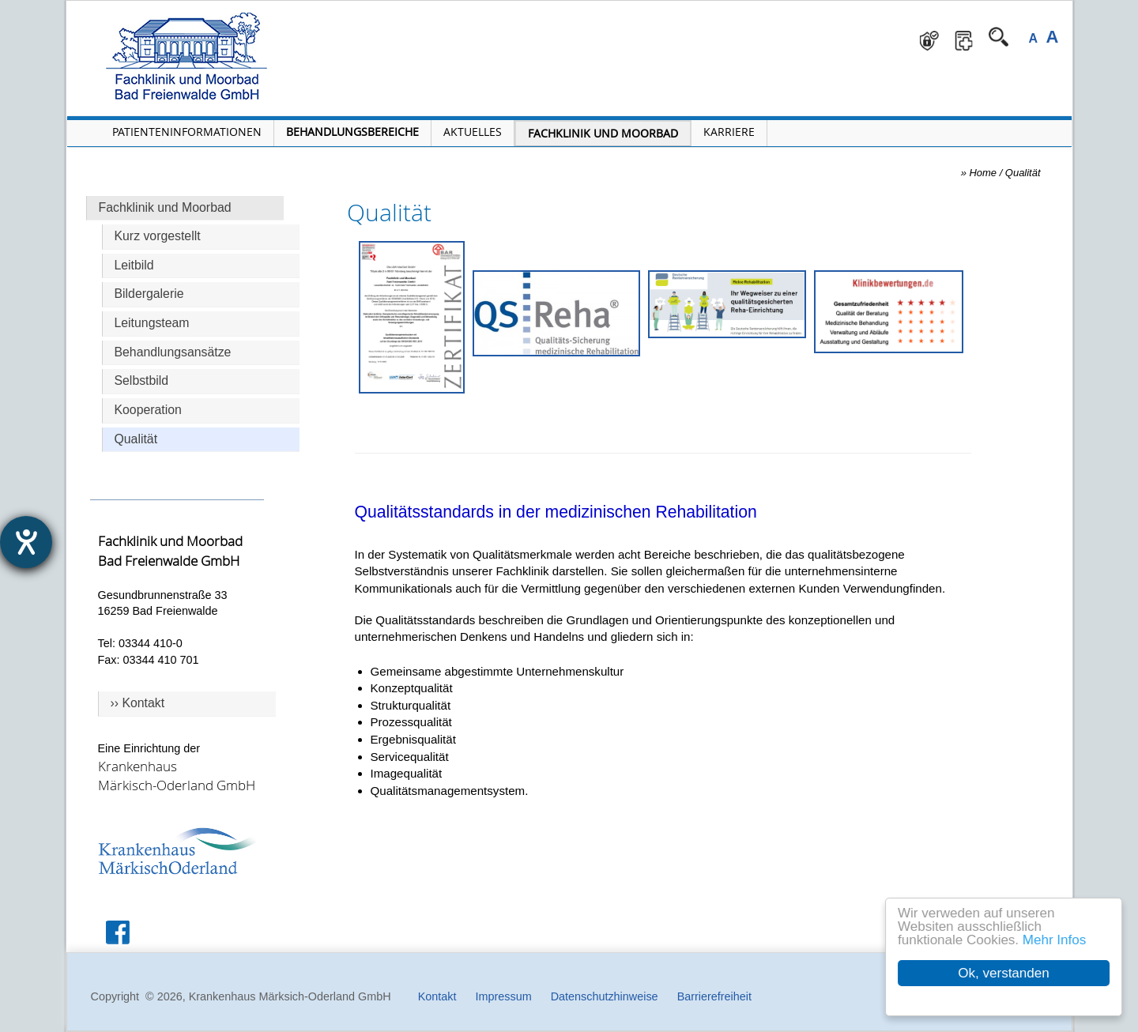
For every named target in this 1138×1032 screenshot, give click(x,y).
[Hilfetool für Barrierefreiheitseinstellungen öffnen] (26, 542)
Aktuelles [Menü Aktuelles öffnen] (472, 131)
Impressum (503, 996)
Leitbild (134, 265)
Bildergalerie (149, 293)
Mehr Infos (1054, 939)
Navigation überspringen (355, 12)
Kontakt (437, 996)
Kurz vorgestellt (158, 236)
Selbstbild (142, 380)
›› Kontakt (138, 703)
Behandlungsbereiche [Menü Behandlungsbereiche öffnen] (352, 131)
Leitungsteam (152, 323)
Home (983, 173)
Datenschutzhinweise (604, 996)
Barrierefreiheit (714, 996)
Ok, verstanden (1004, 973)
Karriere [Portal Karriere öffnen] (729, 131)
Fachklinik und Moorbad (165, 207)
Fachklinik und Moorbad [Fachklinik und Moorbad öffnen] (603, 133)
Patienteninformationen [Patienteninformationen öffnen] (187, 131)
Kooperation (148, 409)
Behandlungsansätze (173, 352)
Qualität (136, 439)
